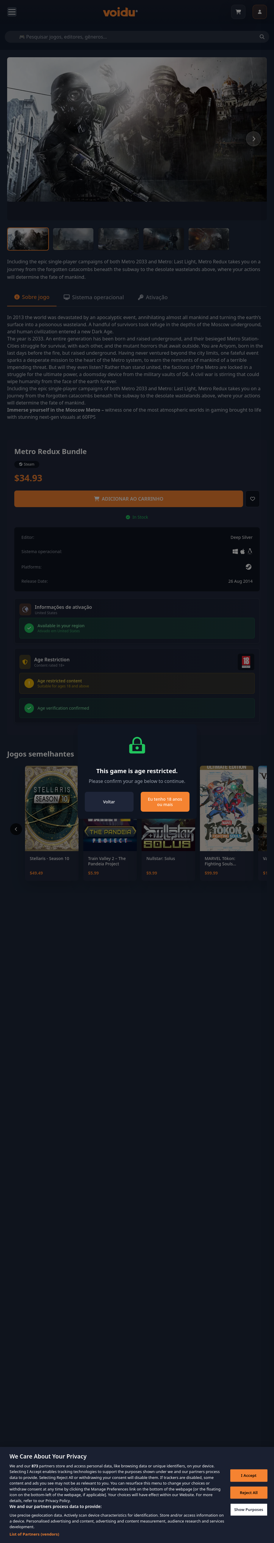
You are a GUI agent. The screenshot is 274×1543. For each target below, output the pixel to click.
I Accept (248, 1483)
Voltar (109, 802)
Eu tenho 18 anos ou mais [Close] (165, 801)
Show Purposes (248, 1517)
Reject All (249, 1500)
